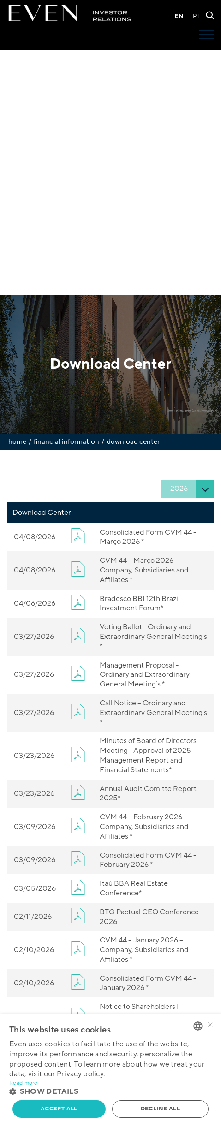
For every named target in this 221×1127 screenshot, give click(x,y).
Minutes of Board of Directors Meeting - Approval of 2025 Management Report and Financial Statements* (148, 755)
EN (178, 16)
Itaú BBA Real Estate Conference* (134, 888)
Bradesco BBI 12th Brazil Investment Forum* (140, 603)
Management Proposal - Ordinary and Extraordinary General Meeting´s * (145, 675)
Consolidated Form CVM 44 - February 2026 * (148, 860)
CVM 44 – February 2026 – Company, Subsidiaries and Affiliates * (144, 826)
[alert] (110, 1070)
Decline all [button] (160, 1108)
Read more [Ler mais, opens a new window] (23, 1082)
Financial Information (66, 441)
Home (17, 441)
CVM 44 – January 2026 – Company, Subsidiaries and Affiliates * (144, 950)
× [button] (210, 1025)
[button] (110, 1092)
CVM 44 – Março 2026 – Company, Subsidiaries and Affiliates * (144, 570)
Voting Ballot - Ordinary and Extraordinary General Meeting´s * (153, 636)
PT (196, 16)
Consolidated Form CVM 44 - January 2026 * (148, 983)
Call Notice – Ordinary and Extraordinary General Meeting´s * (153, 712)
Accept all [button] (59, 1108)
